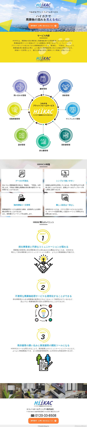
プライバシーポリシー (80, 425)
